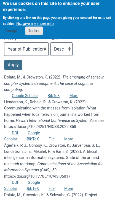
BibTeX (54, 95)
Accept (11, 28)
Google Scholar (25, 95)
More (73, 95)
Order (55, 39)
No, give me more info (35, 21)
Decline (34, 28)
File (52, 139)
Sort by (10, 39)
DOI (15, 133)
